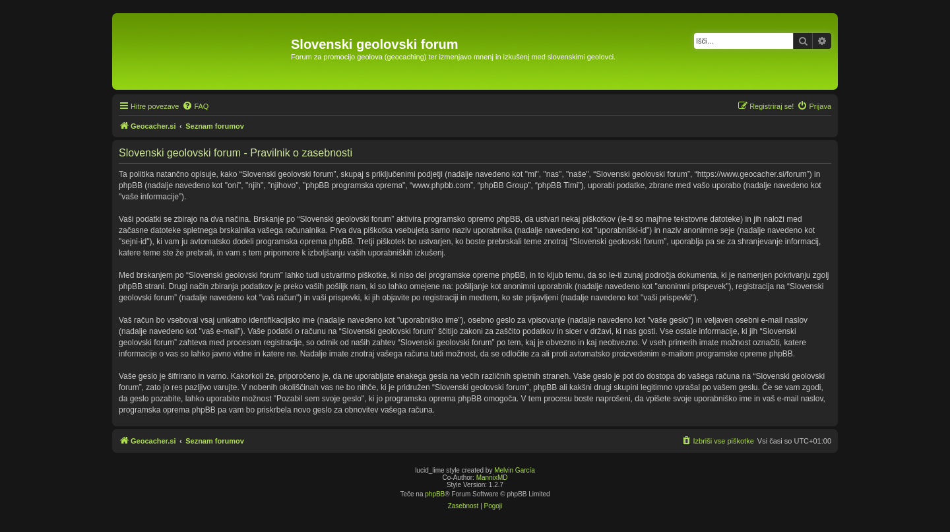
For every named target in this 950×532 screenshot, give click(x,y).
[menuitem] (195, 106)
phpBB (435, 494)
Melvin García (514, 470)
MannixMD (492, 477)
